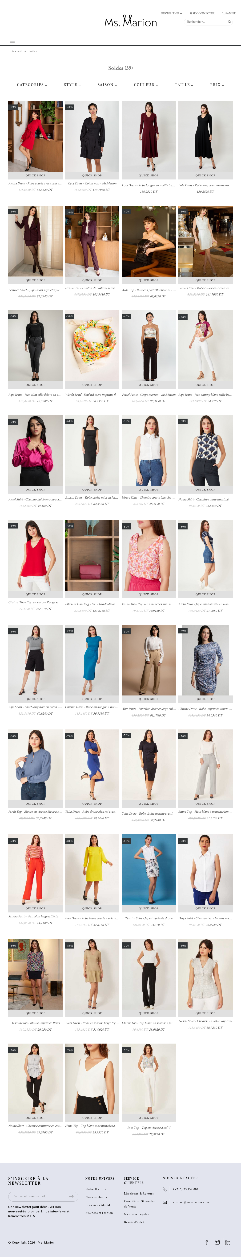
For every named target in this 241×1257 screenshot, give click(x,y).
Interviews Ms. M (97, 1205)
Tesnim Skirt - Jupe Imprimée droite (149, 918)
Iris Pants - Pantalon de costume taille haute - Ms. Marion (102, 288)
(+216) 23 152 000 (185, 1189)
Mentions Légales (136, 1214)
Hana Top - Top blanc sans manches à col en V (95, 1126)
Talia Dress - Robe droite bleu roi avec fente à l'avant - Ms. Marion (108, 812)
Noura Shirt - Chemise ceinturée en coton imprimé (41, 1126)
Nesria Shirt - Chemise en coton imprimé (205, 1021)
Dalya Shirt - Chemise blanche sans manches (207, 918)
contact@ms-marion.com (191, 1202)
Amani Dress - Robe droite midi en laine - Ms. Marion (100, 497)
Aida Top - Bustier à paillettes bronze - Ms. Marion (155, 290)
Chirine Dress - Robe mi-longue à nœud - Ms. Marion (100, 707)
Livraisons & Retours (139, 1193)
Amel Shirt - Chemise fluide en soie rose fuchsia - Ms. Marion (48, 499)
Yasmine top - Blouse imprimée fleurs (35, 1023)
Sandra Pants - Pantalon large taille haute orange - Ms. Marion (49, 916)
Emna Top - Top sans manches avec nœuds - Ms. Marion (159, 604)
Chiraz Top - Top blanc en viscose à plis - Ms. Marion (156, 1023)
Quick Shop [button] (35, 175)
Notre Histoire (95, 1189)
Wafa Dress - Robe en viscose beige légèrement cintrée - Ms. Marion (109, 1023)
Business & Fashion (99, 1213)
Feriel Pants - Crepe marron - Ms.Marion (149, 395)
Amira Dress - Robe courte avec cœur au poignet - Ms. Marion (48, 183)
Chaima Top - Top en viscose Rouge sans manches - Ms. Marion (50, 602)
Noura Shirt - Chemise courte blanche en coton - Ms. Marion (161, 497)
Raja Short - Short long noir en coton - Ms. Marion (41, 707)
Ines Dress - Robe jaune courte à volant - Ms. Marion (99, 918)
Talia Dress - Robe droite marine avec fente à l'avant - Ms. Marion (164, 814)
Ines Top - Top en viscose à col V (148, 1128)
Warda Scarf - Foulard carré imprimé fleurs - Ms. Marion (102, 395)
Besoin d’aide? (134, 1222)
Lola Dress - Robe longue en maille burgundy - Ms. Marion (160, 185)
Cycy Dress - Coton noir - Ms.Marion (92, 183)
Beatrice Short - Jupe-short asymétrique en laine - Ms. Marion (48, 290)
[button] (46, 85)
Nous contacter (96, 1197)
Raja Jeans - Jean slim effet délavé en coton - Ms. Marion (45, 395)
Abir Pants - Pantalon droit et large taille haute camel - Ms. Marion (165, 709)
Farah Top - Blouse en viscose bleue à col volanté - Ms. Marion (48, 812)
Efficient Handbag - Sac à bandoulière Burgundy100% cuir (103, 604)
